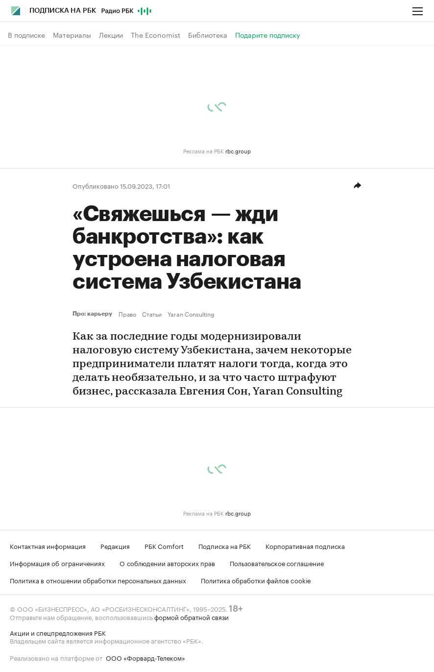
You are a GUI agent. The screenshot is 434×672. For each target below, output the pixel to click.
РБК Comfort (164, 545)
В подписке (26, 35)
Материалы (72, 35)
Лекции (111, 35)
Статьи (152, 314)
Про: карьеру (93, 314)
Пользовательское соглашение (277, 563)
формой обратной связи (191, 617)
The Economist (155, 35)
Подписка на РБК (224, 545)
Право (127, 314)
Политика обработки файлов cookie (256, 580)
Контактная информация (48, 545)
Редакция (115, 545)
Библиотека (207, 35)
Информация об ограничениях (57, 563)
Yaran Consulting (191, 314)
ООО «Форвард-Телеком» (145, 657)
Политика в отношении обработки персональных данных (98, 580)
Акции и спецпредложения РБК (58, 632)
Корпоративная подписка (305, 545)
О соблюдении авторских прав (167, 563)
